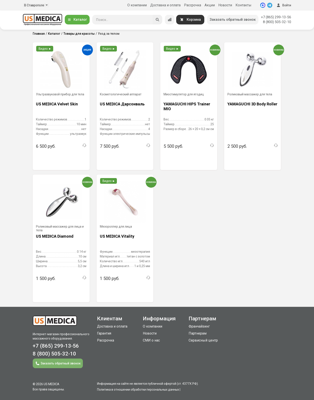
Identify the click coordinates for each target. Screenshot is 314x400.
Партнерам (197, 333)
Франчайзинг (199, 326)
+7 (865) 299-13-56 (276, 17)
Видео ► (45, 48)
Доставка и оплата (165, 5)
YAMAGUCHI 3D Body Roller (252, 104)
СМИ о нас (151, 340)
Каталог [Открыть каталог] (77, 19)
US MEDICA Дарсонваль (122, 104)
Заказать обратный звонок (233, 19)
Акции (210, 5)
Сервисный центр (203, 340)
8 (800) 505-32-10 (277, 22)
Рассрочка (192, 5)
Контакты (243, 5)
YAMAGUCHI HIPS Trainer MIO (187, 106)
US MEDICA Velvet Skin (57, 104)
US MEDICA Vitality (117, 236)
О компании (137, 5)
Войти (283, 5)
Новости (225, 5)
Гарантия (104, 333)
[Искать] (157, 19)
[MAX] (262, 5)
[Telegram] (269, 5)
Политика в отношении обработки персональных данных (138, 389)
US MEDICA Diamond (54, 236)
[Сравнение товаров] (169, 19)
